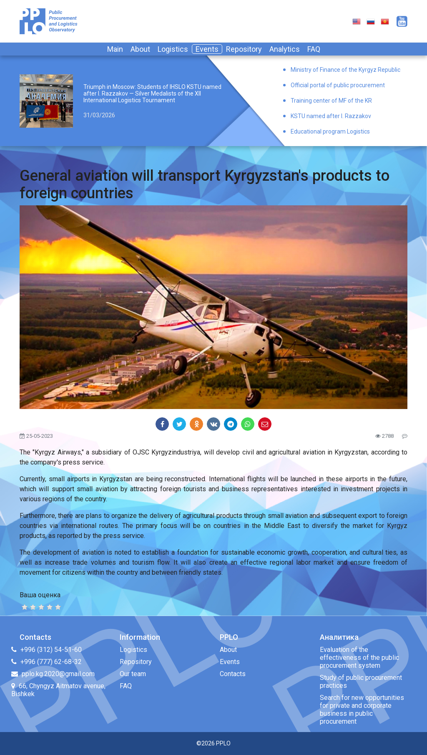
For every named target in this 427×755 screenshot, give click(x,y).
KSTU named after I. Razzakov (331, 116)
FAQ (313, 49)
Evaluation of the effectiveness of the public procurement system (359, 657)
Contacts (233, 674)
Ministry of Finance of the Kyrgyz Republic (345, 69)
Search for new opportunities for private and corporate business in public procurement (362, 709)
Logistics (173, 49)
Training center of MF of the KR (331, 100)
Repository (244, 49)
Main (115, 49)
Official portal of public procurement (338, 85)
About (140, 49)
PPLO (223, 743)
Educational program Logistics (330, 131)
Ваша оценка (40, 595)
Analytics (284, 49)
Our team (133, 674)
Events (207, 49)
